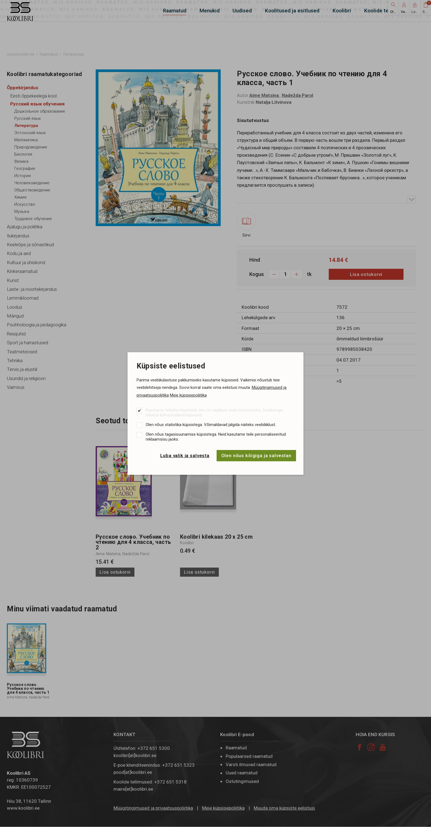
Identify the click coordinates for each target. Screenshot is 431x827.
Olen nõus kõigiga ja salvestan (256, 455)
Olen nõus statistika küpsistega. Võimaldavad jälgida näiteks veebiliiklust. (211, 424)
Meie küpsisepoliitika (188, 395)
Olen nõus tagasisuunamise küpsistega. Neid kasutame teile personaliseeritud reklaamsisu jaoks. (216, 437)
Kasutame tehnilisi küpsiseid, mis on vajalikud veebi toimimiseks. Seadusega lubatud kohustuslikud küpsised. (214, 412)
